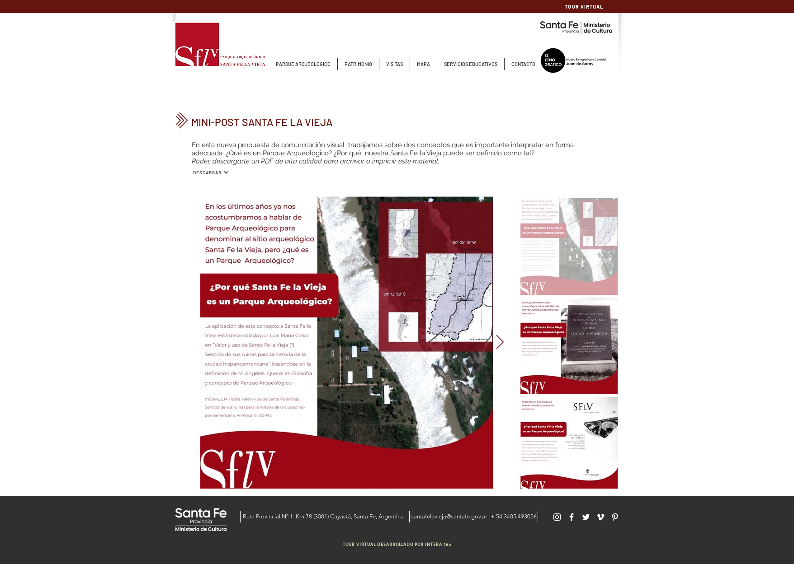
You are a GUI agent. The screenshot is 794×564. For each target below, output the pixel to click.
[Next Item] (500, 342)
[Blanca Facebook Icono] (572, 517)
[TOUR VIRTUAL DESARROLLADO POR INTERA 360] (398, 544)
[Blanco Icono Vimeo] (600, 517)
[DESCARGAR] (211, 172)
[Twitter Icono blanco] (586, 517)
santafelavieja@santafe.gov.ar (449, 516)
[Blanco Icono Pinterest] (615, 517)
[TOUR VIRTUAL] (585, 6)
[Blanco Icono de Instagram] (557, 517)
